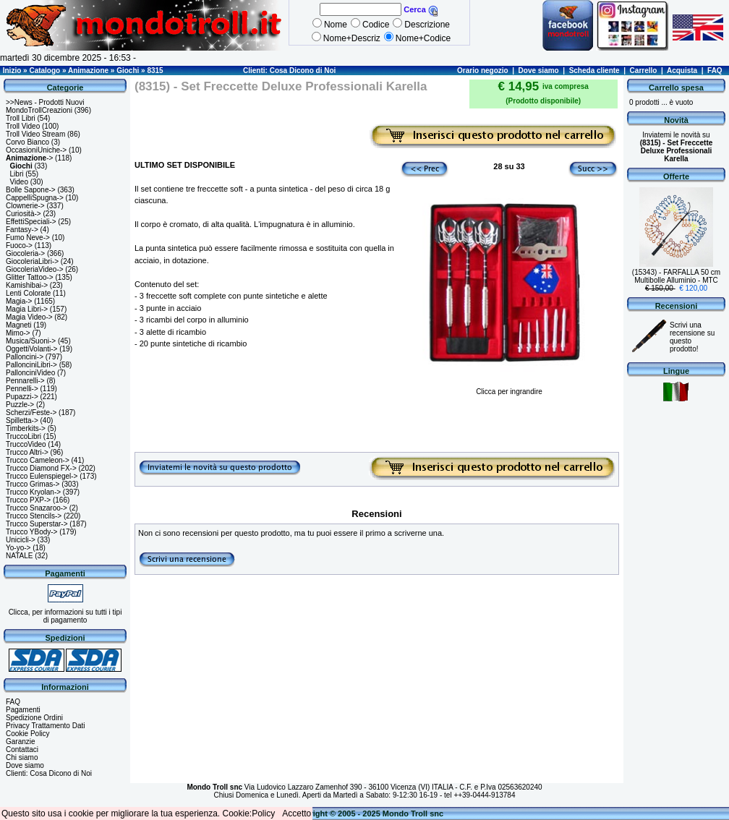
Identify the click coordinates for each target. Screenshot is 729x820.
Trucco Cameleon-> (37, 460)
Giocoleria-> (25, 253)
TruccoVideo (26, 444)
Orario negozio (482, 70)
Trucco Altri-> (27, 452)
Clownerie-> (25, 206)
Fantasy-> (22, 230)
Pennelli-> (22, 389)
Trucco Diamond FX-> (41, 468)
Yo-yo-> (18, 548)
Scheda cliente (594, 70)
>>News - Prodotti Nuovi (45, 102)
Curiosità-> (23, 214)
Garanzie (20, 742)
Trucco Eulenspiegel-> (41, 476)
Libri (17, 174)
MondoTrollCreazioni (39, 110)
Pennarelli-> (25, 381)
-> (29, 158)
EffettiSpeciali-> (31, 222)
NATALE (19, 556)
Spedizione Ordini (34, 718)
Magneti (19, 325)
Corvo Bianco (27, 142)
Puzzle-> (20, 405)
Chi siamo (22, 757)
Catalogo (44, 70)
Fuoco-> (19, 245)
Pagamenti (23, 710)
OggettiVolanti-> (31, 349)
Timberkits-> (26, 428)
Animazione (88, 70)
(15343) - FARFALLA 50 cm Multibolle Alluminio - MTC (676, 276)
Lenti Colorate (28, 293)
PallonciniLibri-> (31, 365)
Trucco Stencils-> (33, 516)
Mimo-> (18, 333)
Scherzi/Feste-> (31, 413)
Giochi (127, 70)
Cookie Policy (28, 734)
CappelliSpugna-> (35, 198)
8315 (155, 70)
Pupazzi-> (22, 397)
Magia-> (19, 301)
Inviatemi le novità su (676, 147)
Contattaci (22, 749)
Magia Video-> (29, 317)
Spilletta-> (22, 420)
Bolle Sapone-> (31, 190)
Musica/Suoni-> (31, 341)
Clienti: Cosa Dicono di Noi (289, 70)
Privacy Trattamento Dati (45, 726)
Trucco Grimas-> (32, 484)
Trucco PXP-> (28, 500)
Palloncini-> (24, 357)
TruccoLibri (23, 436)
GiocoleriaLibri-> (32, 261)
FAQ (714, 70)
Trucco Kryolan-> (33, 492)
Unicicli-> (20, 540)
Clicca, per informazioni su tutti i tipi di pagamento (65, 616)
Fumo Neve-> (28, 238)
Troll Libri (20, 118)
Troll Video (23, 126)
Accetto (296, 813)
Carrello (643, 70)
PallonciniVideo (30, 373)
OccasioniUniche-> (36, 150)
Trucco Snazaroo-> (36, 508)
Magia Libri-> (27, 309)
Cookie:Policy (249, 813)
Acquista (682, 70)
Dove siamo (539, 70)
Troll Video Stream (35, 134)
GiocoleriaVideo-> (35, 269)
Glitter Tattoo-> (30, 277)
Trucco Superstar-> (37, 524)
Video (19, 182)
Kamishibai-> (27, 285)
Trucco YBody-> (31, 532)
